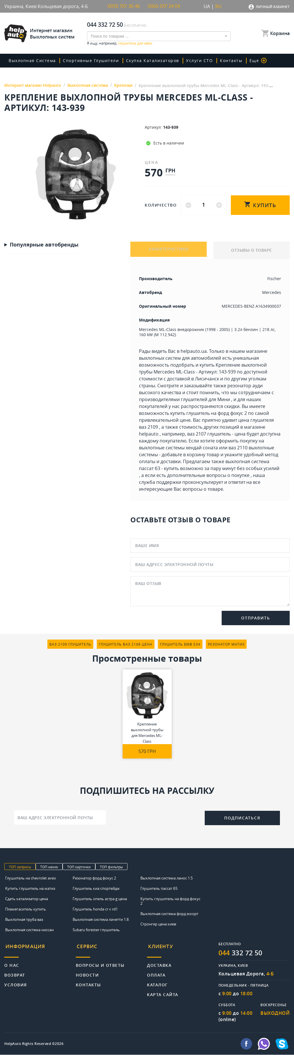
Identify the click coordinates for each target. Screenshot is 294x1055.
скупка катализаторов (150, 60)
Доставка (159, 962)
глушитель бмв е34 (180, 644)
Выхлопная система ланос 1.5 (166, 878)
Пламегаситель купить (25, 909)
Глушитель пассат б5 (158, 888)
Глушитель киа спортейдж (96, 888)
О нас (11, 962)
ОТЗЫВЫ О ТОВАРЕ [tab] (251, 250)
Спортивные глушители (90, 60)
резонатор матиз (226, 644)
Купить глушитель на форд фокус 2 (170, 901)
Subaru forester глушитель (96, 929)
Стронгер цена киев (158, 924)
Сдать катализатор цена (26, 898)
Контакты (226, 60)
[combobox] (159, 36)
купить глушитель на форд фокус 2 (208, 413)
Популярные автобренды (44, 245)
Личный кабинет (273, 6)
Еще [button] (251, 60)
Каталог (157, 981)
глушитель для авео (135, 43)
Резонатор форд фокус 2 (94, 878)
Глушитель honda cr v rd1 (95, 909)
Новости (87, 972)
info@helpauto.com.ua (216, 1044)
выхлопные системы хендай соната (178, 447)
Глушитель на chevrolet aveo (30, 878)
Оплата (156, 972)
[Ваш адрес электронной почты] (60, 817)
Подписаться (242, 818)
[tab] (40, 948)
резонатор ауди (245, 385)
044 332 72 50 (105, 24)
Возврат (14, 972)
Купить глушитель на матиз (30, 888)
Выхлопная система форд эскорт (169, 913)
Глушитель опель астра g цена (100, 898)
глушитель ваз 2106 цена (125, 644)
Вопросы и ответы (100, 962)
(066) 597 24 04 (164, 6)
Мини (223, 399)
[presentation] (155, 817)
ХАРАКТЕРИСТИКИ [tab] (168, 250)
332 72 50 (242, 953)
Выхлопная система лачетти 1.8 (101, 919)
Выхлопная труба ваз (24, 919)
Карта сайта (162, 991)
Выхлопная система (32, 60)
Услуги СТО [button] (195, 60)
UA (207, 6)
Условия (15, 981)
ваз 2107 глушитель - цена (216, 434)
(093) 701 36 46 (124, 6)
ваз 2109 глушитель (70, 644)
